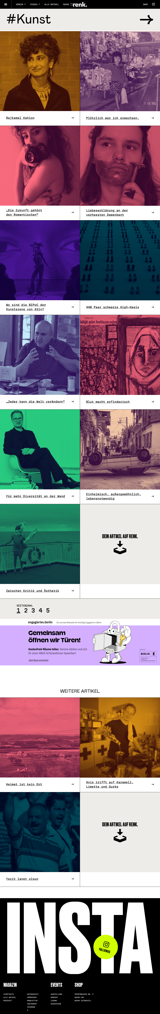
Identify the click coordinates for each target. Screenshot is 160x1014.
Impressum (31, 997)
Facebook (31, 1006)
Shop (145, 4)
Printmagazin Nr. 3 (84, 993)
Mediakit (7, 1000)
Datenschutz (32, 993)
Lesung (54, 1000)
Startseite (8, 993)
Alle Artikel (51, 4)
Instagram (31, 1003)
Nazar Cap (79, 997)
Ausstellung (56, 993)
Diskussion (56, 1003)
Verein (21, 4)
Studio (35, 4)
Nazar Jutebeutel (83, 1000)
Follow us (104, 947)
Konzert (54, 997)
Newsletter (32, 1000)
